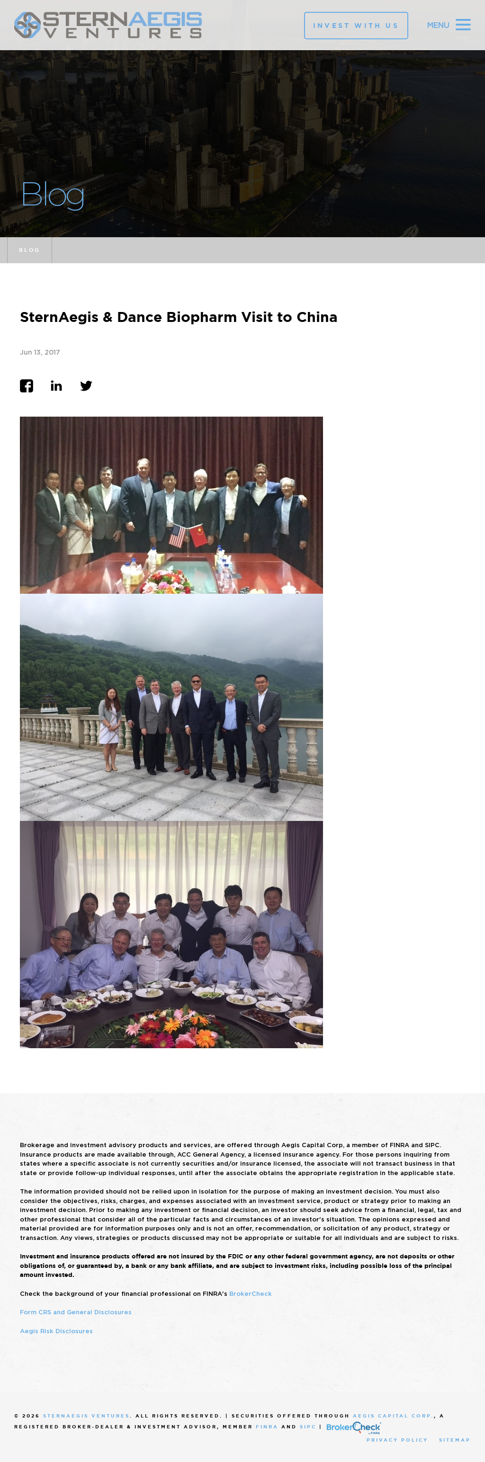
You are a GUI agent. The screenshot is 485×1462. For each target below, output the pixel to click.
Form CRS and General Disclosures (76, 1312)
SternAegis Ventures (86, 1416)
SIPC (308, 1427)
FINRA (267, 1427)
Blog (29, 250)
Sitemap (455, 1440)
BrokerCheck (250, 1293)
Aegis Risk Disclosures (56, 1331)
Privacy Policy (397, 1440)
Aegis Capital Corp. (393, 1416)
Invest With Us (356, 25)
